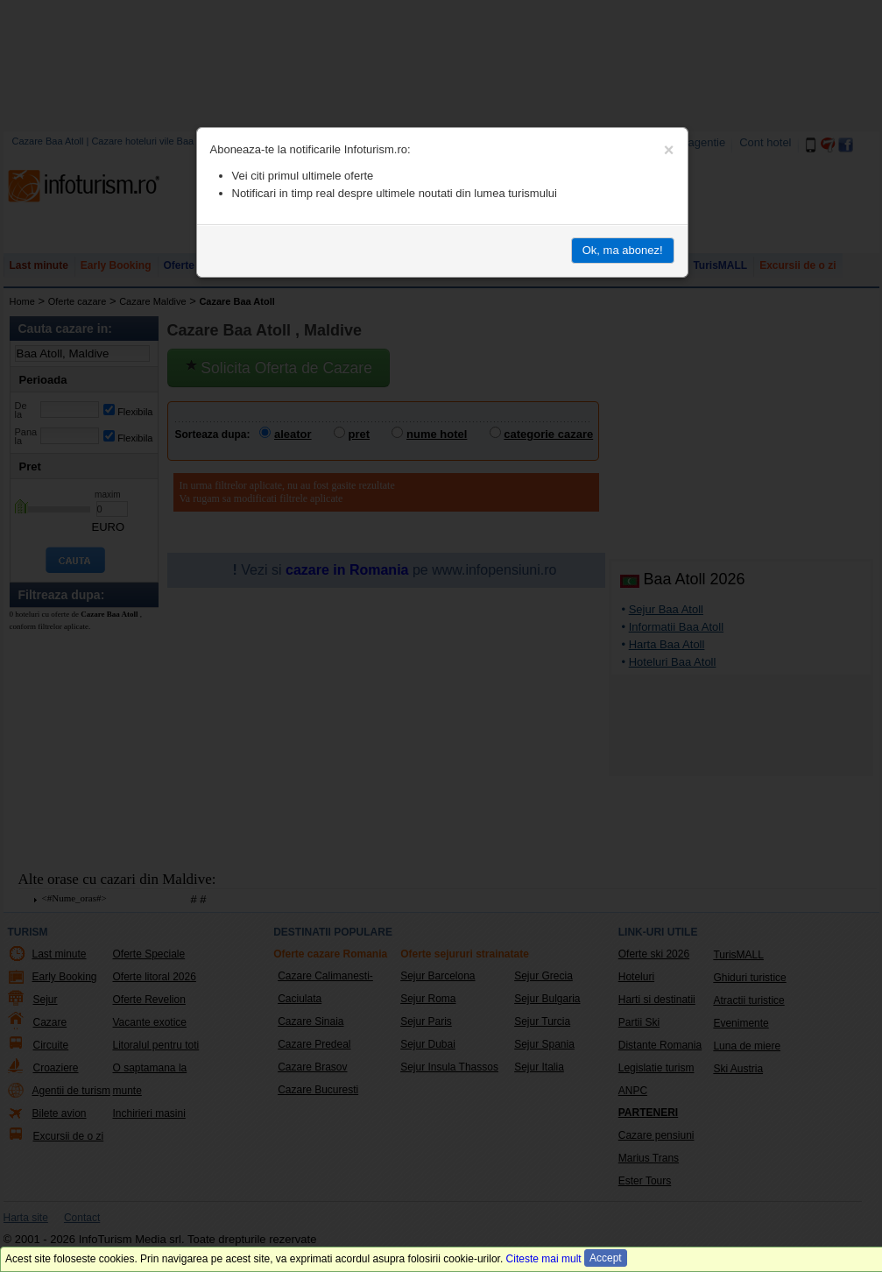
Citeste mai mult (544, 1259)
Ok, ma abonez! (622, 250)
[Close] (669, 150)
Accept (605, 1258)
